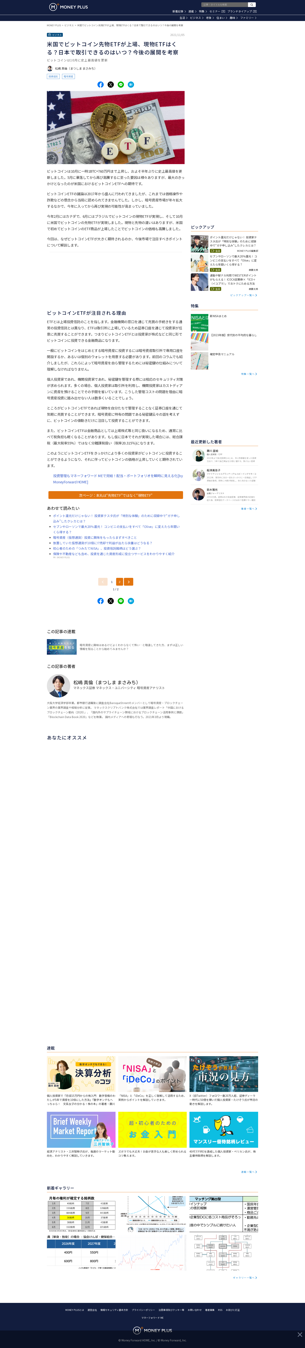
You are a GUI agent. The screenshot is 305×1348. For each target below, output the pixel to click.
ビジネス (196, 18)
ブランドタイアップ (242, 11)
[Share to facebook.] (100, 84)
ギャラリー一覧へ (244, 1277)
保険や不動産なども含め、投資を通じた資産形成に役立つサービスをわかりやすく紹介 (113, 553)
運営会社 (92, 1309)
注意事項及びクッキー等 (171, 1309)
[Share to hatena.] (131, 84)
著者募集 (210, 1309)
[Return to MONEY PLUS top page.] (68, 7)
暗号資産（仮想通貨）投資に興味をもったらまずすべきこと (95, 537)
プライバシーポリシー (143, 1309)
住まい (221, 18)
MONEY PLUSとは (74, 1309)
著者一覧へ (248, 508)
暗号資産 (68, 76)
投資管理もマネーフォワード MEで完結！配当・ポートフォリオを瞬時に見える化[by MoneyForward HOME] (118, 478)
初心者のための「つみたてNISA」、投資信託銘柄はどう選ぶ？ (97, 548)
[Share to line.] (121, 84)
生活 (184, 18)
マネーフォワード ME (152, 1317)
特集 (203, 11)
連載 (192, 11)
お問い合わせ (195, 1309)
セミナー (217, 11)
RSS (220, 1309)
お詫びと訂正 (233, 1309)
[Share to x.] (111, 84)
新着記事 (179, 11)
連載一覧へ (248, 1171)
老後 (210, 18)
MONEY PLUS (54, 25)
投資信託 (53, 76)
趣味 (234, 18)
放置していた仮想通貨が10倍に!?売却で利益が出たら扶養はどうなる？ (102, 543)
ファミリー (248, 18)
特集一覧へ (248, 373)
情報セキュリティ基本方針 (114, 1309)
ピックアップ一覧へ (242, 295)
